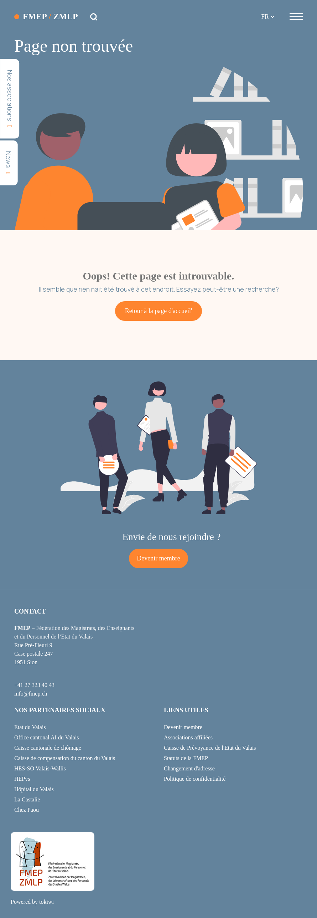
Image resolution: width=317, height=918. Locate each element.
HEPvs (22, 779)
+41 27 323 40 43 (34, 685)
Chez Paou (26, 810)
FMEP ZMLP (50, 16)
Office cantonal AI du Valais (46, 737)
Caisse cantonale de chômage (47, 748)
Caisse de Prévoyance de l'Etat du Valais (210, 748)
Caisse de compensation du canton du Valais (64, 758)
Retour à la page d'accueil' (158, 310)
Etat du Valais (30, 727)
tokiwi (46, 902)
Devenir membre (158, 558)
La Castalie (27, 799)
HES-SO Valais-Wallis (40, 768)
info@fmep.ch (30, 694)
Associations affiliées (188, 737)
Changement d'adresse (189, 768)
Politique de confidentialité (194, 779)
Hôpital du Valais (34, 789)
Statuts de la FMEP (186, 758)
